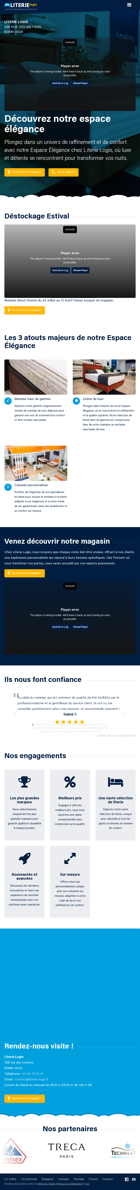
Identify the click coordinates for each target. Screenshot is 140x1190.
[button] (14, 710)
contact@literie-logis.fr (31, 1079)
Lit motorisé (29, 1179)
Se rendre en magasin (24, 172)
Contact (107, 1179)
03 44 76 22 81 (32, 1074)
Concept (63, 1179)
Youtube (79, 1179)
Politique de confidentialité (69, 1184)
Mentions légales (46, 1184)
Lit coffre (10, 1179)
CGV (87, 1184)
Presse (93, 1179)
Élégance (47, 1179)
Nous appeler (63, 172)
